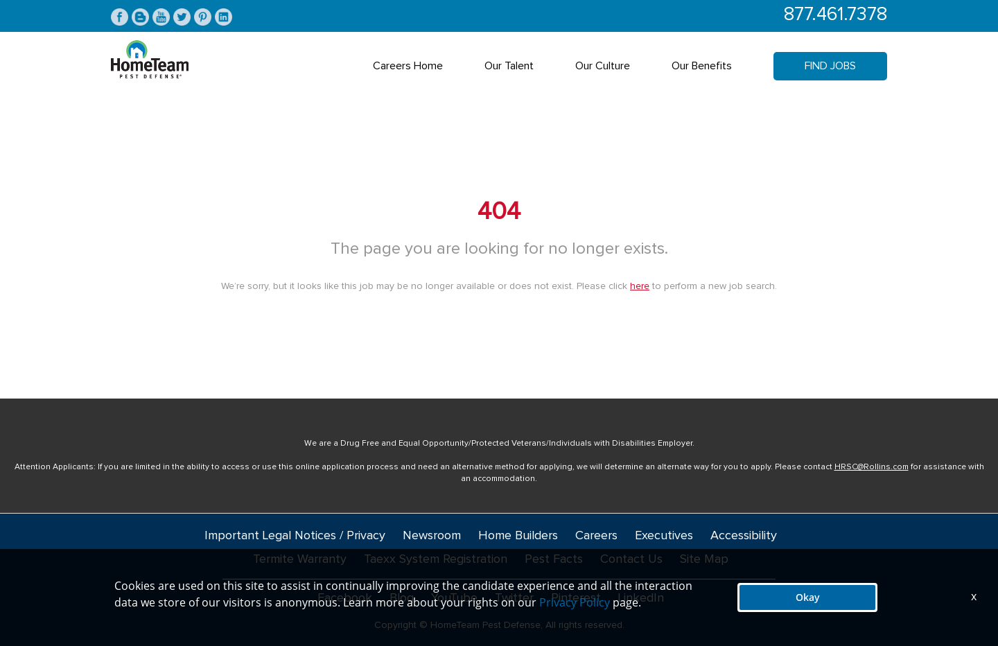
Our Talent (509, 65)
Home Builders (518, 536)
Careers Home (408, 65)
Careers (596, 536)
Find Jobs (830, 65)
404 (499, 212)
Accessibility (743, 536)
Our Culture (602, 65)
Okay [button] (808, 597)
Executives (664, 536)
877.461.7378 (835, 15)
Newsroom (432, 536)
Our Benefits (702, 65)
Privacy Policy (574, 602)
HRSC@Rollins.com (871, 467)
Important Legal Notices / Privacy (294, 536)
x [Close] (974, 596)
